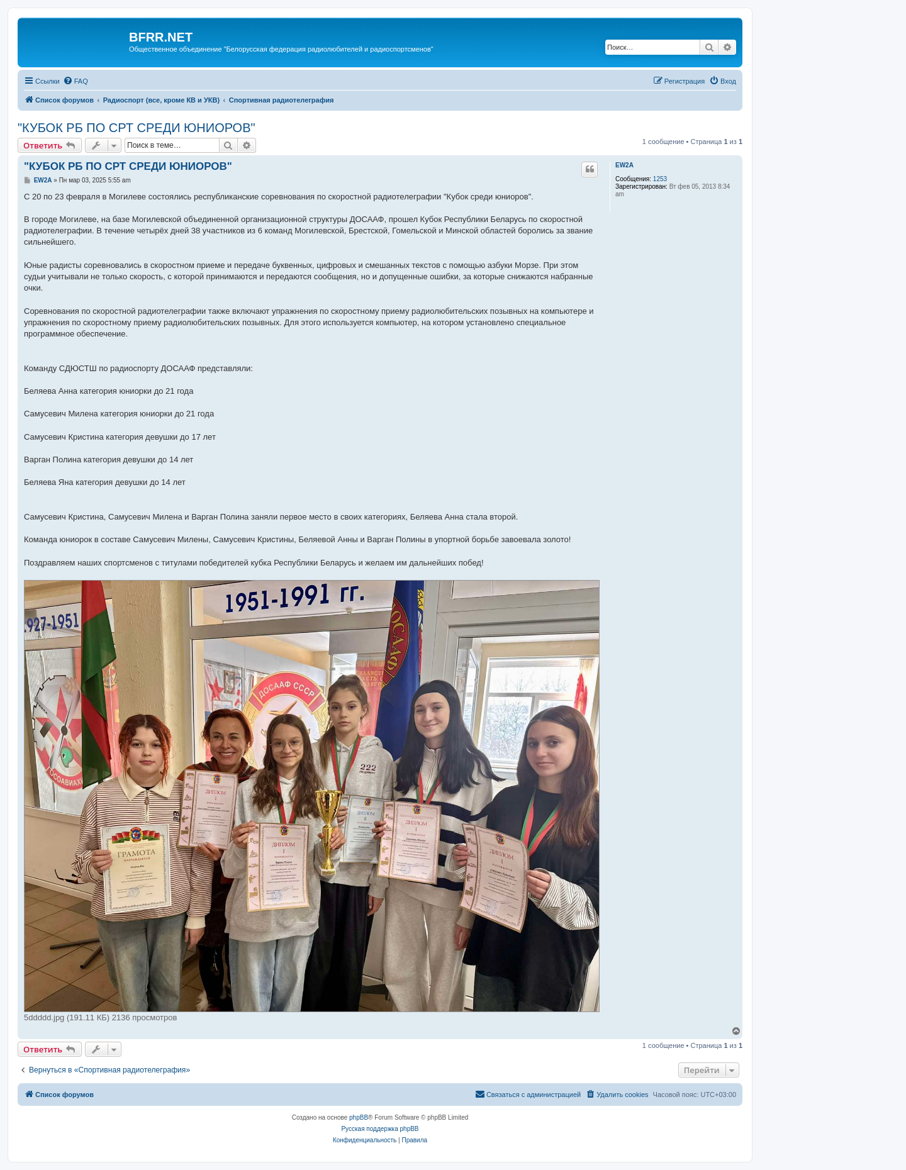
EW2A (624, 165)
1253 (660, 179)
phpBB (358, 1117)
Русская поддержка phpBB (379, 1128)
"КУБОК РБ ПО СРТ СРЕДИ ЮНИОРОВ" (136, 128)
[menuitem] (75, 81)
